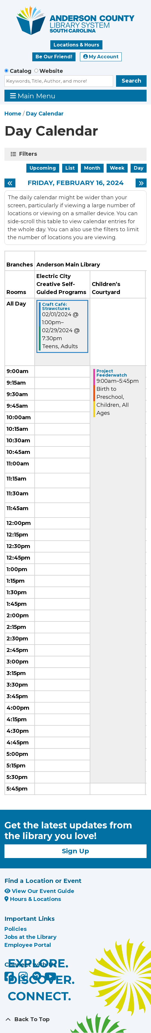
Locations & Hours (76, 45)
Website (51, 71)
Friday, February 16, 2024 (76, 183)
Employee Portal (27, 945)
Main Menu (33, 95)
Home (12, 113)
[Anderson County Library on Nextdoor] (36, 976)
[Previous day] (9, 183)
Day (138, 168)
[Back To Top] (75, 1019)
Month (92, 168)
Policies (15, 929)
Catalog (20, 71)
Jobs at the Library (30, 937)
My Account (101, 57)
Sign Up (75, 851)
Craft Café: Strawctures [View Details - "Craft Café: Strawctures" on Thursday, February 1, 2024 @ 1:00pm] (56, 306)
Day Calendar (45, 113)
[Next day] (141, 183)
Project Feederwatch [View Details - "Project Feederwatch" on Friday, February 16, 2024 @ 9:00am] (112, 373)
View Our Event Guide (39, 891)
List (70, 168)
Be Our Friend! (54, 57)
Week (117, 168)
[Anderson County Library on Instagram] (23, 978)
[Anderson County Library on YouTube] (50, 978)
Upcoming (43, 168)
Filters (29, 154)
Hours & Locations (32, 899)
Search (131, 81)
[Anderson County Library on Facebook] (9, 978)
